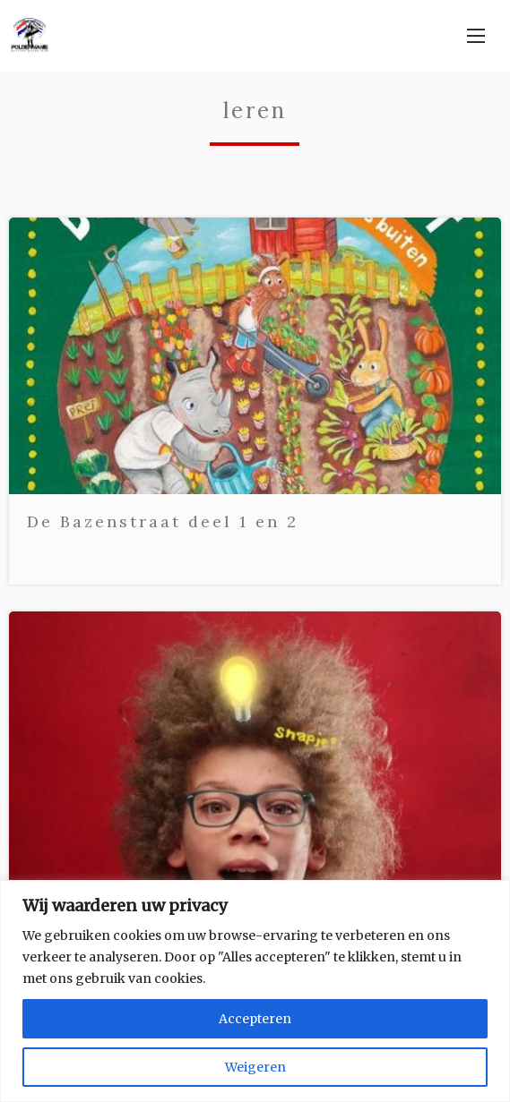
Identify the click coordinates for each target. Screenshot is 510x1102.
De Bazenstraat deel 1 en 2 (162, 521)
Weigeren (255, 1067)
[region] (255, 991)
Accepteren (255, 1019)
